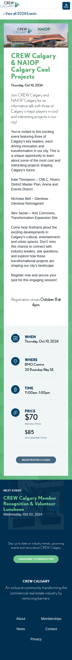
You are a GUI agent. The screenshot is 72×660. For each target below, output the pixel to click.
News (21, 629)
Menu (66, 6)
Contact (51, 629)
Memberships (51, 619)
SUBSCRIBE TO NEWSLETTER (36, 559)
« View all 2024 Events (19, 13)
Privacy (35, 639)
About (20, 619)
